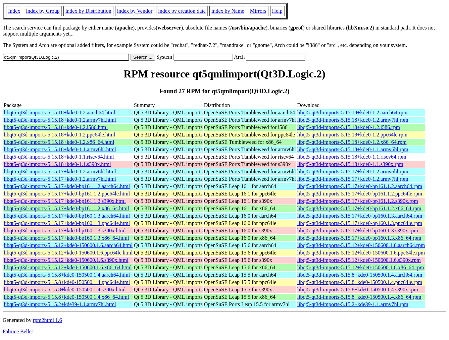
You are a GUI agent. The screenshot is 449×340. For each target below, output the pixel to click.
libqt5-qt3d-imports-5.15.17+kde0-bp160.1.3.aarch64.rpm (359, 216)
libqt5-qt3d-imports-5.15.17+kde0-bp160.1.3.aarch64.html (67, 216)
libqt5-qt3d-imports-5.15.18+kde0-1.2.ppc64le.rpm (352, 134)
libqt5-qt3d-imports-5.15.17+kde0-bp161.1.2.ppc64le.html (67, 193)
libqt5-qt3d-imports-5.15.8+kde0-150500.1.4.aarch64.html (67, 275)
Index (14, 11)
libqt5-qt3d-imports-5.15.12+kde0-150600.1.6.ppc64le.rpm (361, 253)
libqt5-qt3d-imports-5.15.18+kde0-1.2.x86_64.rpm (352, 142)
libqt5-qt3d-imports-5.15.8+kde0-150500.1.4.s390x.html (65, 289)
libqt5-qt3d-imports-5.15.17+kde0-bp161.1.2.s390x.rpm (357, 201)
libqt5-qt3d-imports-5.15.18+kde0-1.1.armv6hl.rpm (352, 149)
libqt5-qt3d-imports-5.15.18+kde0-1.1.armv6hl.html (60, 149)
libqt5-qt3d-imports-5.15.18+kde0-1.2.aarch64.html (59, 112)
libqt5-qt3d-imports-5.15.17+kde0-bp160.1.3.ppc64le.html (67, 223)
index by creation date (182, 11)
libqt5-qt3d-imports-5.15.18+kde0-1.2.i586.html (56, 127)
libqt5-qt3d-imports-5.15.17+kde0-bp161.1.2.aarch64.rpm (359, 186)
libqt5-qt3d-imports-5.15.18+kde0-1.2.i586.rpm (348, 127)
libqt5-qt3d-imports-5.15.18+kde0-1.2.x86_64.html (59, 142)
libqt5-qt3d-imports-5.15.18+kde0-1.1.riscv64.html (59, 157)
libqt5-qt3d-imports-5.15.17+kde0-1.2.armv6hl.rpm (352, 171)
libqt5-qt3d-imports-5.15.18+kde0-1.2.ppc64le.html (59, 134)
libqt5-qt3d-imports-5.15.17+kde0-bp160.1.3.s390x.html (65, 230)
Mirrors (258, 11)
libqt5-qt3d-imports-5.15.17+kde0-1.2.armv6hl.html (60, 171)
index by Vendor (134, 11)
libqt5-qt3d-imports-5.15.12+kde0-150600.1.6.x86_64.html (68, 267)
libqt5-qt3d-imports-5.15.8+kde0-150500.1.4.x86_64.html (66, 297)
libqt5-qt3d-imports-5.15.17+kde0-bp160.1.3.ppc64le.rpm (359, 223)
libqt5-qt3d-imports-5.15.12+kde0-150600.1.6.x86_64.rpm (360, 267)
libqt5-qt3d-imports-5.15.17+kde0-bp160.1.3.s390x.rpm (357, 230)
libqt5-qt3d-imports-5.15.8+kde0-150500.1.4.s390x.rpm (357, 289)
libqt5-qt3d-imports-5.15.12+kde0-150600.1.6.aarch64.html (68, 245)
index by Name (227, 11)
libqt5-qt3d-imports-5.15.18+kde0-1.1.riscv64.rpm (351, 157)
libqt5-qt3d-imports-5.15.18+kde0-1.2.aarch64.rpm (352, 112)
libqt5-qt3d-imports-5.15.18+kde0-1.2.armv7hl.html (60, 120)
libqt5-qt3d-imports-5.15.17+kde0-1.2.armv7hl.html (60, 179)
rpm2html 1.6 (47, 320)
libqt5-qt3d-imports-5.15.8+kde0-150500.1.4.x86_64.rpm (359, 297)
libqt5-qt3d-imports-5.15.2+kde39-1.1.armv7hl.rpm (352, 304)
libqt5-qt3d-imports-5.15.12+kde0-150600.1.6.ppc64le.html (68, 253)
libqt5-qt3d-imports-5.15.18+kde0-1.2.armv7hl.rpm (352, 120)
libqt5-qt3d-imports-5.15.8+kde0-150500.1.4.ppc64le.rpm (359, 282)
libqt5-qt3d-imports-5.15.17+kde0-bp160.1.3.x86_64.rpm (359, 238)
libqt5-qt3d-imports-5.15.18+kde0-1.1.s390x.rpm (350, 164)
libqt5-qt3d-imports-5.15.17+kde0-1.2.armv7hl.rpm (352, 179)
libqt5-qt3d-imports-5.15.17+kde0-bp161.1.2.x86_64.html (66, 208)
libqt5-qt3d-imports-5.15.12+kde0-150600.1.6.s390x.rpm (359, 260)
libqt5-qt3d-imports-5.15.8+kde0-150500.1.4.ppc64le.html (67, 282)
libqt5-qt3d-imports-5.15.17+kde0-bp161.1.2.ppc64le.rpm (359, 193)
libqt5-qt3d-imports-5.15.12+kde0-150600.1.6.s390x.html (66, 260)
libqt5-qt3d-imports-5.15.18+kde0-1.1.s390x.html (57, 164)
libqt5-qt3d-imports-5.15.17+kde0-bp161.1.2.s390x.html (65, 201)
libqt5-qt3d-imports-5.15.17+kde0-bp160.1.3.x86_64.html (66, 238)
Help (277, 11)
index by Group (42, 11)
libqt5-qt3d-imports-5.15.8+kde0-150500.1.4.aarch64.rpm (359, 275)
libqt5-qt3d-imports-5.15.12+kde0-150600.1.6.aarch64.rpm (361, 245)
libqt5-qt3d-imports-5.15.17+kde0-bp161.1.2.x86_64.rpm (359, 208)
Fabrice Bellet (18, 331)
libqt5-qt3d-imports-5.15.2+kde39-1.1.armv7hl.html (60, 304)
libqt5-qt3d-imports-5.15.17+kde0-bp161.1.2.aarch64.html (67, 186)
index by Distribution (88, 11)
